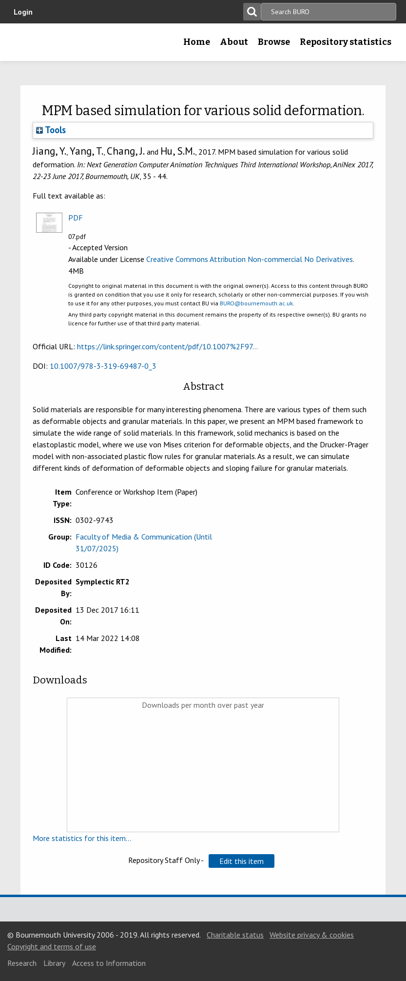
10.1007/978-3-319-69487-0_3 (103, 366)
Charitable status (235, 935)
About (234, 42)
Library (54, 963)
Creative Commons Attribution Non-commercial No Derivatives (249, 259)
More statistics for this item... (82, 838)
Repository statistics (345, 42)
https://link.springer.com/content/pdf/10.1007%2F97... (167, 346)
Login (23, 12)
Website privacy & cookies (312, 935)
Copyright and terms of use (51, 946)
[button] (241, 861)
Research (22, 963)
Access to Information (109, 963)
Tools (51, 130)
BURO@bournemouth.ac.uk (256, 303)
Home (196, 42)
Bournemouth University (23, 45)
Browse (274, 42)
